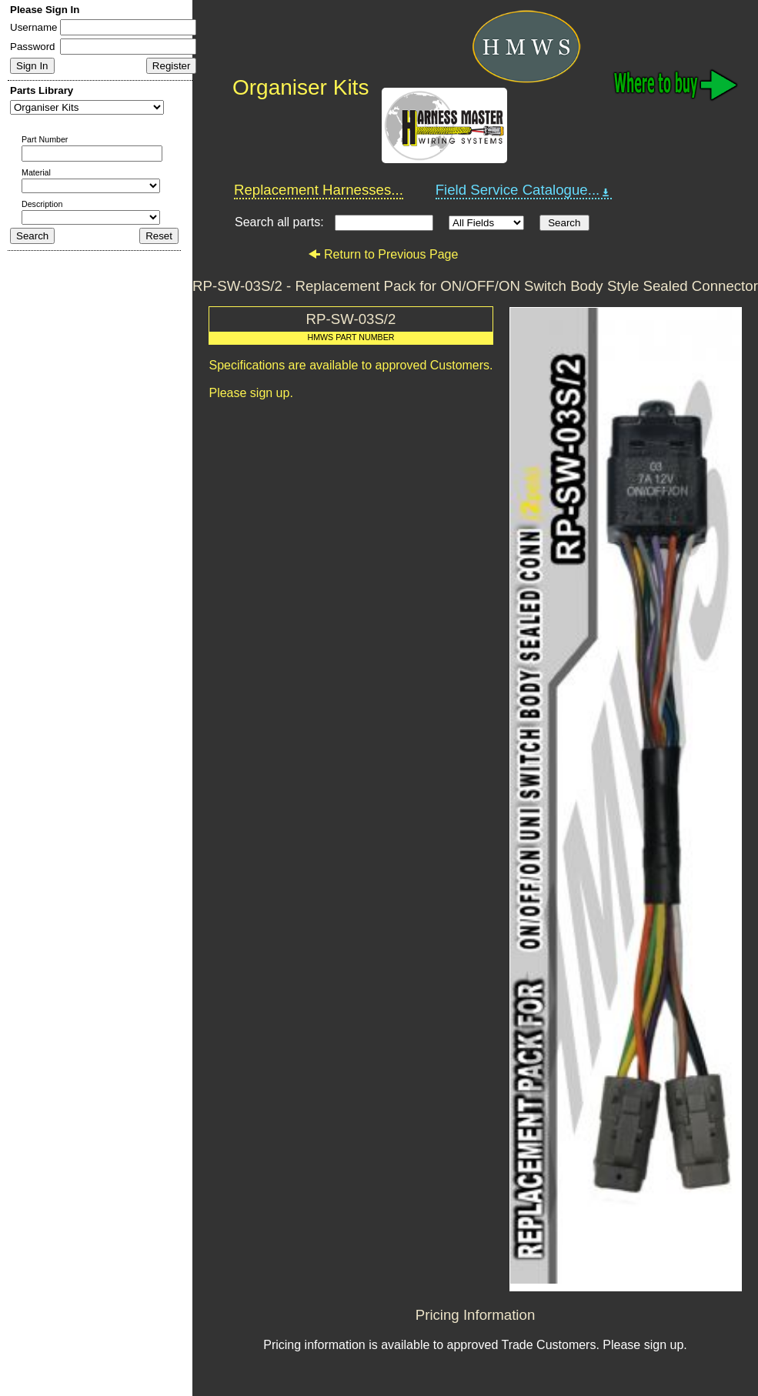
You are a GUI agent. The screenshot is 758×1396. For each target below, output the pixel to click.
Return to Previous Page (383, 254)
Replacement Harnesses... (318, 190)
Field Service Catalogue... (524, 190)
